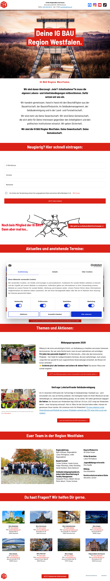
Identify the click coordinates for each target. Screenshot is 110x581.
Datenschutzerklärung (91, 575)
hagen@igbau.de (98, 530)
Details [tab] (55, 272)
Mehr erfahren (7, 413)
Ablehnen (23, 314)
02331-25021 (98, 528)
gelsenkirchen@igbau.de (70, 530)
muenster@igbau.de (42, 557)
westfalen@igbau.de (66, 7)
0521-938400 (14, 528)
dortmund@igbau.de (42, 530)
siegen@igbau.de (70, 557)
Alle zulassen (86, 314)
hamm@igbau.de (15, 557)
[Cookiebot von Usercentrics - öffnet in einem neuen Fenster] (92, 265)
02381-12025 (14, 555)
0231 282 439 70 (47, 7)
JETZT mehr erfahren (55, 201)
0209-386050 (70, 528)
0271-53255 (70, 555)
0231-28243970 (97, 555)
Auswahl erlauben (55, 314)
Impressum (104, 575)
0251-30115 (42, 555)
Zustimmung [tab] (23, 272)
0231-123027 (42, 528)
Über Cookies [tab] (87, 272)
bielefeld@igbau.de (15, 530)
